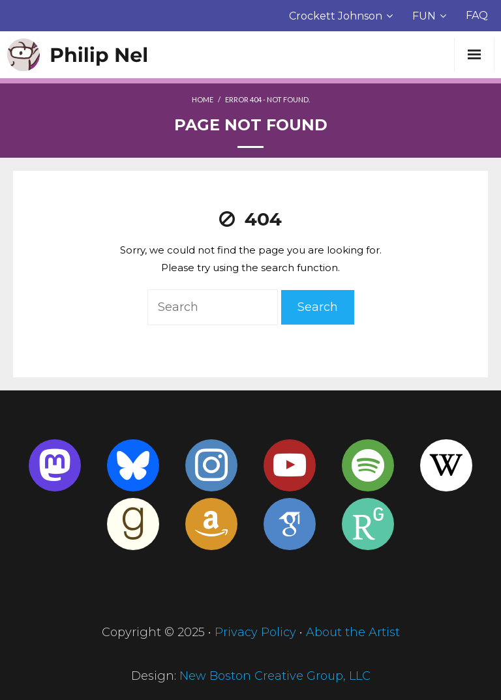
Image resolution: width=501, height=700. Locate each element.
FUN (424, 16)
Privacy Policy (255, 632)
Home (202, 99)
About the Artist (353, 632)
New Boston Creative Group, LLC (275, 676)
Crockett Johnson (335, 16)
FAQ (477, 15)
